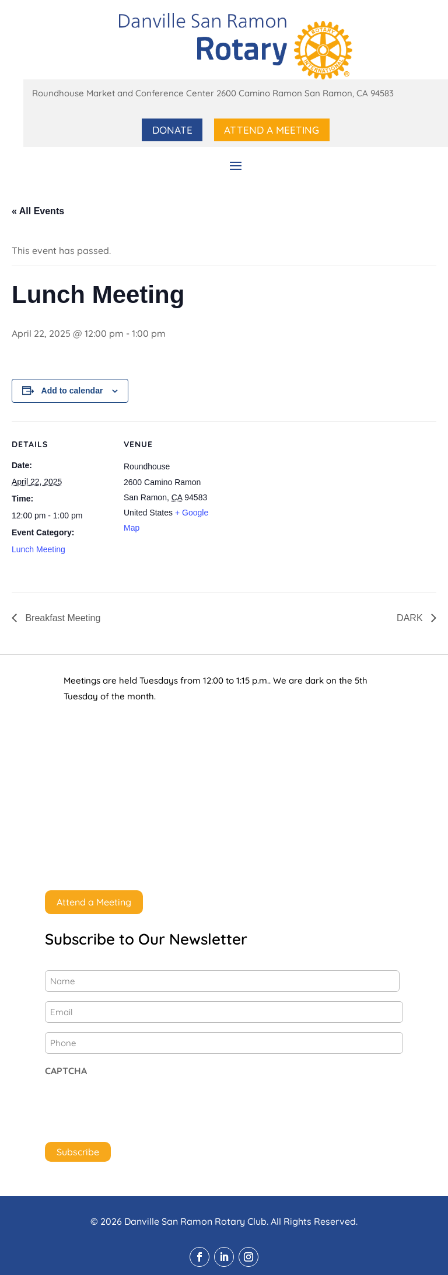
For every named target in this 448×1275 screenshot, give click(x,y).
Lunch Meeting (38, 548)
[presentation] (133, 1105)
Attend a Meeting (271, 129)
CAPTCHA (66, 1070)
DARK (411, 617)
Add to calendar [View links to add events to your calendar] (72, 390)
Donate (174, 129)
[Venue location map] (297, 501)
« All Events (38, 211)
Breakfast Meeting (61, 617)
